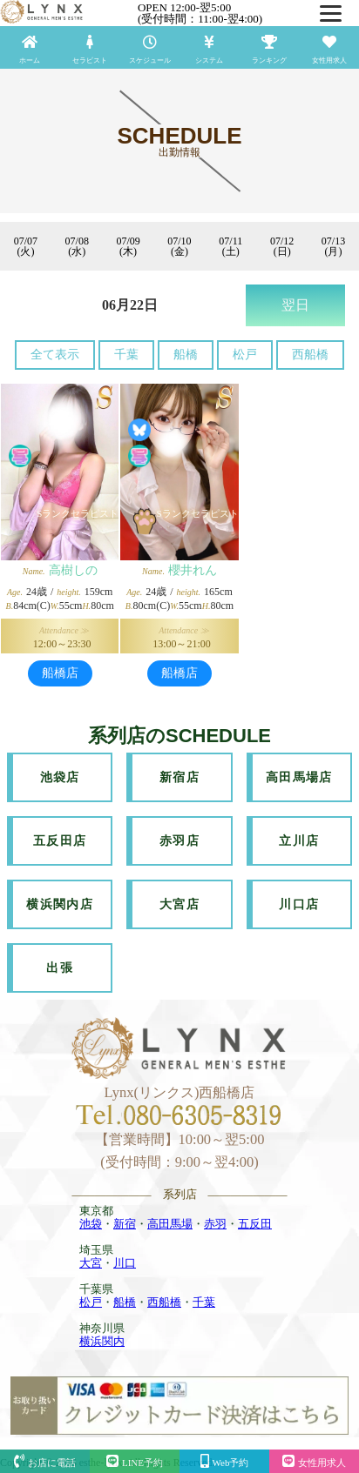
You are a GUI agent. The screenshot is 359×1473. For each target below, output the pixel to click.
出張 (59, 967)
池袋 (90, 1223)
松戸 (245, 354)
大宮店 (179, 904)
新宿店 (179, 777)
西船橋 (310, 354)
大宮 (90, 1262)
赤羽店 (179, 840)
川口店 (299, 904)
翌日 (295, 305)
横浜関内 (102, 1341)
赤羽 (215, 1223)
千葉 (126, 354)
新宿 (124, 1223)
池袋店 (60, 777)
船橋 (185, 354)
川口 (124, 1262)
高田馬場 (170, 1223)
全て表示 (54, 354)
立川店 (299, 840)
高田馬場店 (299, 777)
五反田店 (60, 840)
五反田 (255, 1223)
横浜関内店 (59, 904)
